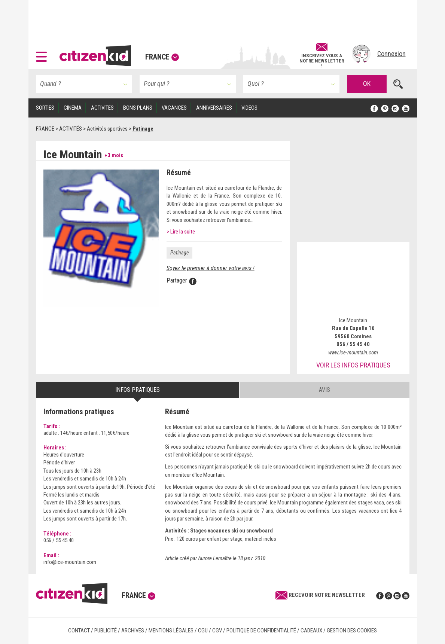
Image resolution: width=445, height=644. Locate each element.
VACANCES (174, 107)
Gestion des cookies (352, 630)
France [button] (162, 56)
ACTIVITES (102, 107)
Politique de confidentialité (261, 630)
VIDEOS (249, 107)
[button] (43, 54)
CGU (203, 630)
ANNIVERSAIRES (214, 107)
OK (367, 84)
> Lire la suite (181, 231)
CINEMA (73, 107)
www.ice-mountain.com (353, 352)
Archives (132, 630)
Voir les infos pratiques (353, 365)
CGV (217, 630)
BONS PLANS (137, 107)
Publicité (105, 630)
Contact (79, 630)
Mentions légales (171, 630)
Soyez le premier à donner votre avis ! (210, 268)
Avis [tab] (324, 389)
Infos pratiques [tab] (137, 389)
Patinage (179, 253)
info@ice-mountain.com (69, 562)
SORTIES (45, 107)
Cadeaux (311, 630)
